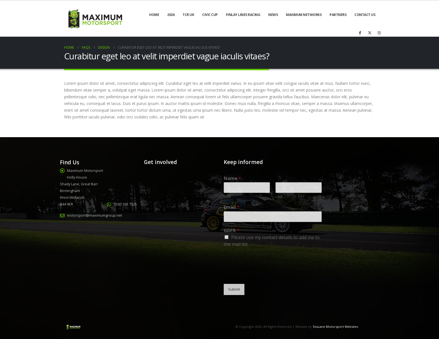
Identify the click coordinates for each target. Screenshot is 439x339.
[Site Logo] (95, 18)
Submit (234, 289)
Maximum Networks (303, 14)
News (273, 14)
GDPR (231, 230)
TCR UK (188, 14)
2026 (170, 14)
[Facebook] (360, 33)
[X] (369, 33)
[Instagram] (379, 33)
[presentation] (266, 275)
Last (278, 196)
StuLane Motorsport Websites (335, 326)
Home (154, 14)
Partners (338, 14)
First (227, 196)
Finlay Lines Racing (243, 14)
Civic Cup (210, 14)
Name (232, 178)
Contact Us (364, 14)
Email (232, 207)
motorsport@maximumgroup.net (94, 215)
